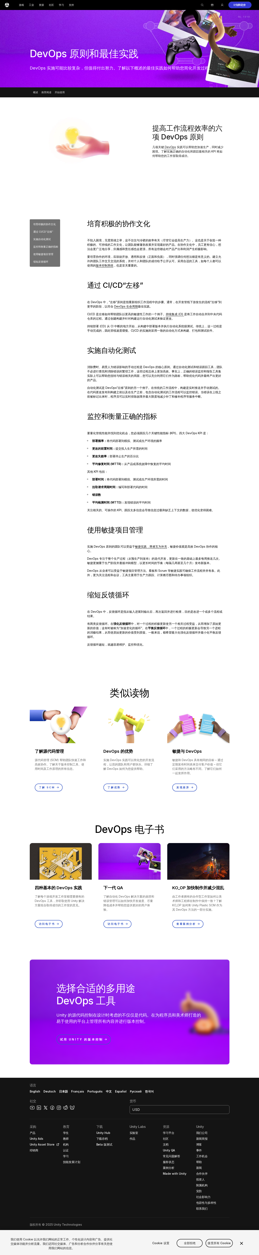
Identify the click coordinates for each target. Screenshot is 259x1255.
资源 (41, 4)
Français (77, 1091)
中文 (109, 1091)
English (35, 1091)
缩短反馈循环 (40, 261)
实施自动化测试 (42, 239)
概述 (35, 92)
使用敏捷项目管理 (43, 254)
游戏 (21, 4)
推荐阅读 (46, 92)
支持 (71, 4)
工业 (31, 4)
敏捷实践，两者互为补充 (151, 546)
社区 (51, 4)
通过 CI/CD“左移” (43, 231)
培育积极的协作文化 (44, 224)
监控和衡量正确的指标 (45, 246)
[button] (240, 5)
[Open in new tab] (57, 1144)
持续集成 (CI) (175, 314)
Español (121, 1091)
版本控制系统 (104, 265)
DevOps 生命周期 (126, 306)
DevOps (170, 147)
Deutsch (49, 1091)
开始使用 (60, 92)
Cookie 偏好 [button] (124, 1232)
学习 (61, 4)
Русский (135, 1091)
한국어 (149, 1091)
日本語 (63, 1091)
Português (95, 1091)
